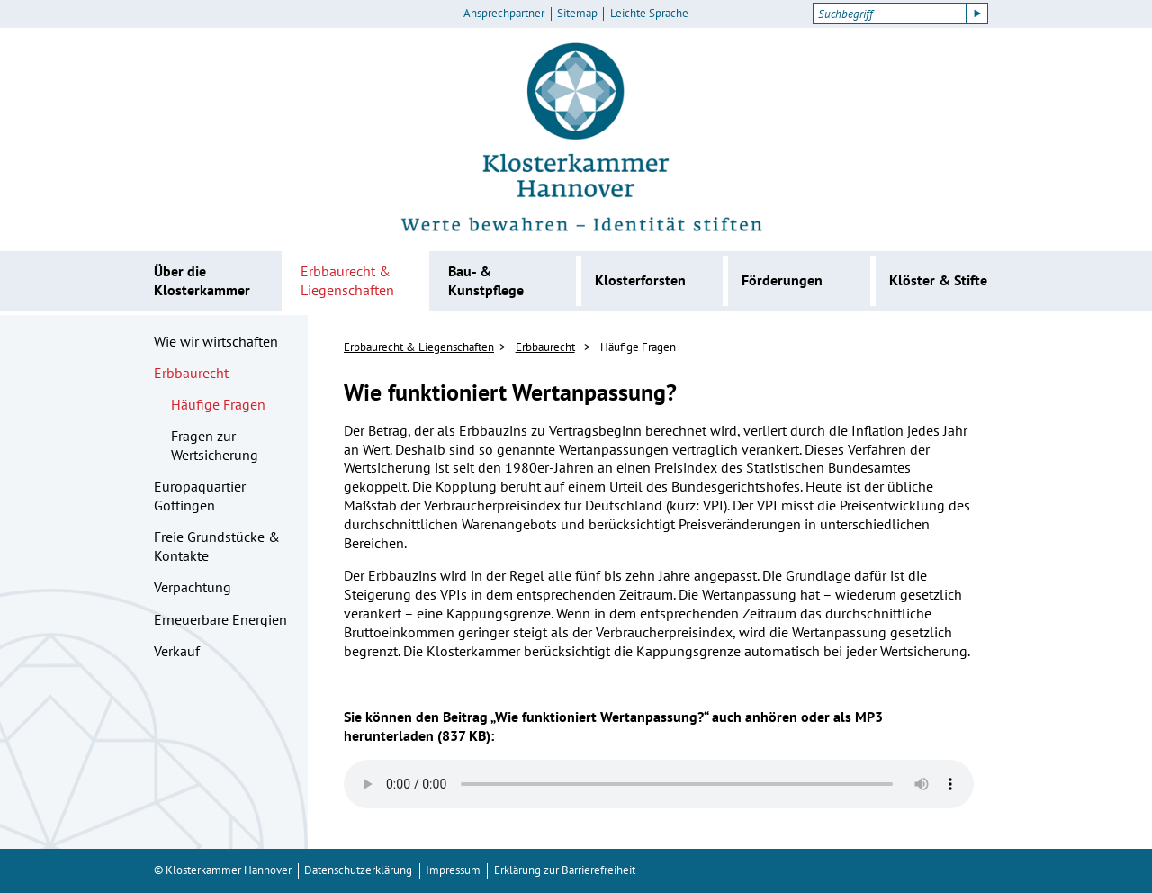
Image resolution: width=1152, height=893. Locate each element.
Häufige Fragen (218, 404)
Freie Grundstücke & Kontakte (217, 546)
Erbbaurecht (191, 373)
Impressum (453, 870)
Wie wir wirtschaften (216, 341)
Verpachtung (192, 587)
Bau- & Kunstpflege (486, 280)
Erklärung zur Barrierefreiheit (564, 870)
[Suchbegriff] (890, 13)
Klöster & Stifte (938, 280)
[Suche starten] (977, 13)
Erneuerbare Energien (220, 619)
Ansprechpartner (504, 13)
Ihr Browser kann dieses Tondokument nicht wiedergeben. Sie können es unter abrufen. (659, 784)
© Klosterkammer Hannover (223, 870)
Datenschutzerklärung (358, 870)
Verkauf (177, 651)
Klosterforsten (640, 280)
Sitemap (577, 13)
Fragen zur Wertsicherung (214, 445)
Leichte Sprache (649, 13)
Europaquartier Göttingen (200, 495)
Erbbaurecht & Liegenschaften (347, 280)
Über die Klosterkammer (202, 280)
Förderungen (782, 280)
